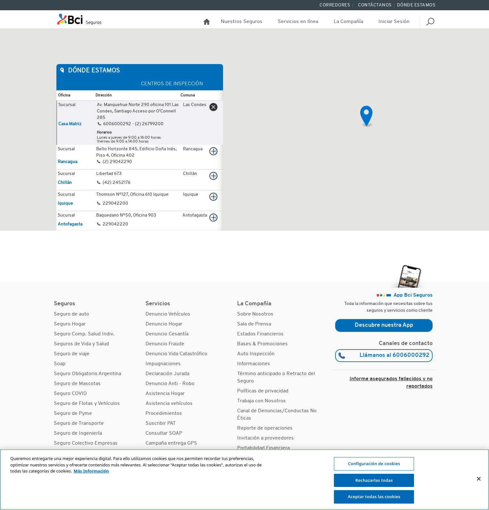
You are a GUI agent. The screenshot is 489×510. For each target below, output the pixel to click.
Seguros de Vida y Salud (81, 344)
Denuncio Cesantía (166, 334)
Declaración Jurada (167, 373)
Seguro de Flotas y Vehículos (87, 403)
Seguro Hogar (70, 324)
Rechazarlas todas (374, 480)
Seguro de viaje (71, 354)
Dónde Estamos (416, 5)
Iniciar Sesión (394, 21)
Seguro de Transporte (79, 423)
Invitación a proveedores (265, 438)
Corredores (334, 5)
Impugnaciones (163, 363)
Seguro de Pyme (73, 413)
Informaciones (253, 363)
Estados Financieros (260, 334)
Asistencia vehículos (169, 403)
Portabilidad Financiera (263, 448)
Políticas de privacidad (262, 391)
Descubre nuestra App (384, 325)
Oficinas (75, 83)
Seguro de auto (71, 314)
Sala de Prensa (254, 324)
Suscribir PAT (160, 423)
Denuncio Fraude (164, 344)
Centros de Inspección (172, 83)
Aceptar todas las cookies (374, 496)
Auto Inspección (256, 354)
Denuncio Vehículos (167, 314)
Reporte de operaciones (265, 428)
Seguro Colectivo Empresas (86, 443)
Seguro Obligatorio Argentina (87, 373)
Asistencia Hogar (165, 393)
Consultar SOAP (163, 433)
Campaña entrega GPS (171, 443)
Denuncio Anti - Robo (170, 383)
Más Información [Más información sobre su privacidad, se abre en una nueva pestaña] (91, 471)
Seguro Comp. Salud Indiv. (84, 334)
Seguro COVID (70, 393)
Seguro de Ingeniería (78, 433)
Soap (59, 363)
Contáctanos (375, 5)
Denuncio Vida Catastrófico (176, 354)
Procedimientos (163, 413)
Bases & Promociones (262, 344)
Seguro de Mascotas (77, 383)
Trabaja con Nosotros (261, 401)
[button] (366, 117)
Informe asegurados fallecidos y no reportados (391, 382)
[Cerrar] (479, 479)
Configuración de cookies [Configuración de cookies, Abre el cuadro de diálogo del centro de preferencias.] (374, 463)
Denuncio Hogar (163, 324)
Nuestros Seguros (241, 21)
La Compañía (348, 21)
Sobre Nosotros (255, 314)
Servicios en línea (298, 21)
